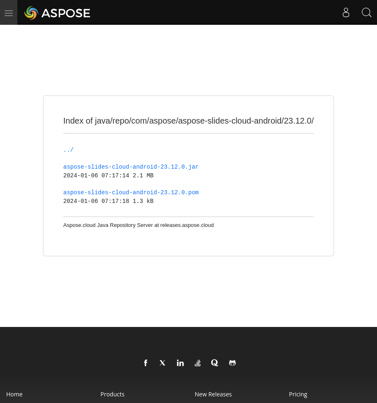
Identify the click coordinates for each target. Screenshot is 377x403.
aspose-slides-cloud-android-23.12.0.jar (131, 167)
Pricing (298, 394)
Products (112, 394)
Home (14, 394)
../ (68, 150)
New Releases (213, 394)
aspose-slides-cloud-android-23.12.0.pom (131, 192)
